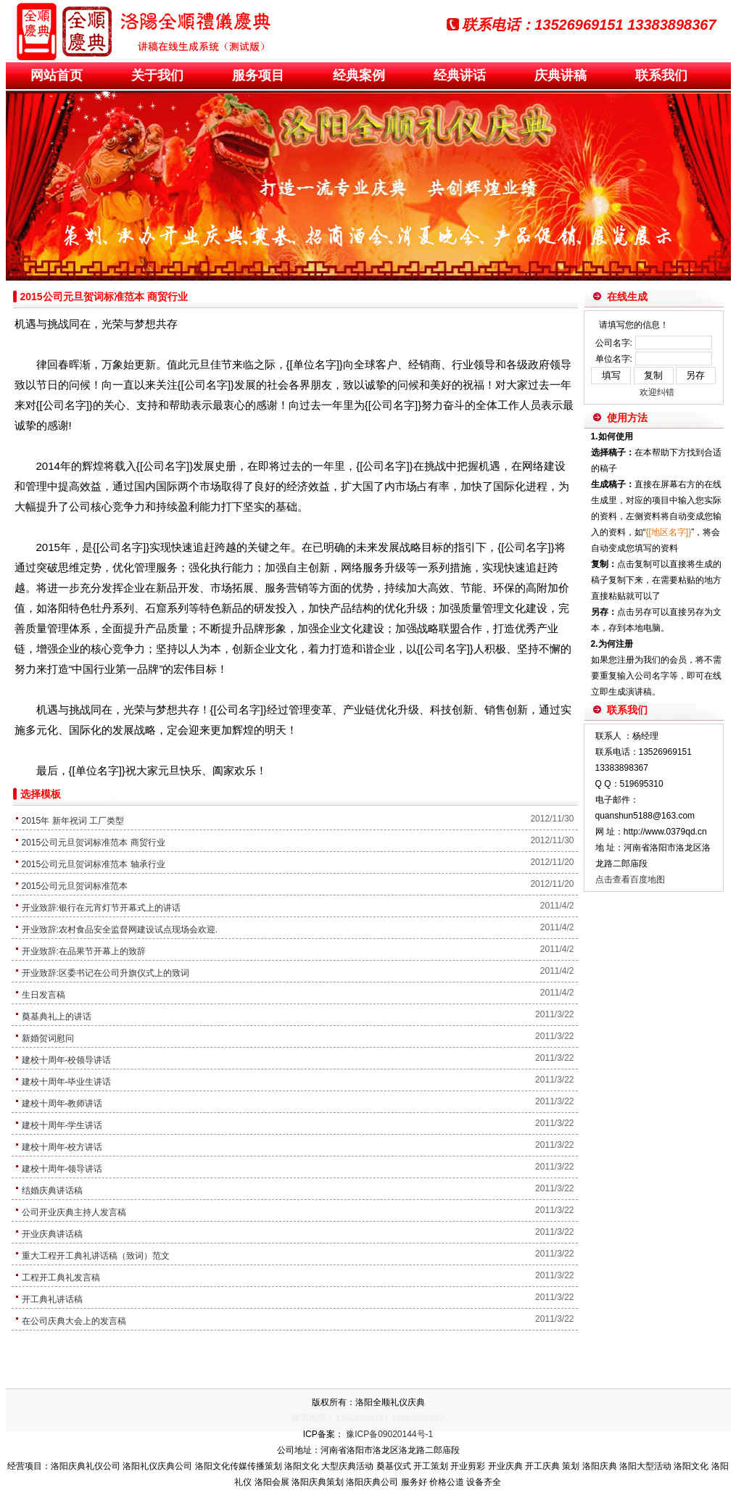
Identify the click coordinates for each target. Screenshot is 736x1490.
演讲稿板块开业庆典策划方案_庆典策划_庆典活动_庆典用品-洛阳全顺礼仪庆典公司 (143, 31)
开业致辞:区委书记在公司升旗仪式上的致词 (105, 973)
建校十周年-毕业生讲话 (67, 1082)
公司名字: (613, 343)
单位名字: (613, 359)
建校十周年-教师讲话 (62, 1103)
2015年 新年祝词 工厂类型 (73, 821)
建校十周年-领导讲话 (62, 1169)
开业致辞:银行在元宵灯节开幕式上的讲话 (101, 908)
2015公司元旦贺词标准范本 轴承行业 (93, 864)
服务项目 (258, 75)
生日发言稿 (43, 995)
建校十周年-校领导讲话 (67, 1060)
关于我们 (157, 75)
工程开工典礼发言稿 (61, 1277)
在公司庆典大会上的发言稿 (74, 1321)
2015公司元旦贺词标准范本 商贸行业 (93, 842)
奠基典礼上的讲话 (56, 1016)
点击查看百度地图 (630, 879)
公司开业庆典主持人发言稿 (74, 1212)
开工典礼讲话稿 (52, 1299)
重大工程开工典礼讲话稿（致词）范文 (96, 1256)
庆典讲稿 (560, 75)
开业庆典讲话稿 (52, 1234)
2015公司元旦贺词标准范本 (75, 886)
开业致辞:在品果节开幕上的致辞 (84, 951)
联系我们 (661, 75)
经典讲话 (460, 75)
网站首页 (56, 75)
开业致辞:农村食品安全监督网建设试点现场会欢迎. (120, 929)
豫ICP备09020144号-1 (389, 1434)
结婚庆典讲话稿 (52, 1190)
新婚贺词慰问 (48, 1038)
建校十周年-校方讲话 (62, 1147)
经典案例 (359, 75)
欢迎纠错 (657, 392)
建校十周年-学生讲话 (62, 1125)
